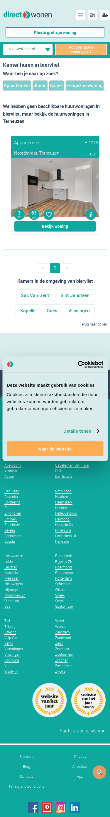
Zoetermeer (64, 654)
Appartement (17, 85)
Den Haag (11, 491)
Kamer (56, 85)
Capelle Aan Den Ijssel (72, 465)
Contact (26, 776)
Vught (9, 665)
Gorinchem (13, 535)
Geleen (9, 530)
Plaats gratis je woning (55, 32)
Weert (59, 620)
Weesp (60, 626)
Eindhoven (12, 513)
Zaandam (62, 632)
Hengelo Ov (64, 524)
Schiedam (63, 583)
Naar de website (55, 448)
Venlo (8, 643)
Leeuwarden (13, 555)
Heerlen (61, 507)
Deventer (11, 496)
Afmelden (80, 766)
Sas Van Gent (35, 295)
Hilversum (63, 530)
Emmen (10, 519)
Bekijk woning (55, 226)
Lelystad (10, 567)
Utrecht (10, 632)
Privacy (80, 756)
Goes (52, 310)
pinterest (47, 807)
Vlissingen (79, 310)
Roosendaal (64, 572)
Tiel (7, 620)
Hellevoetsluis (66, 513)
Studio (40, 85)
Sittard (60, 589)
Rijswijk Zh (63, 561)
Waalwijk (11, 671)
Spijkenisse (64, 606)
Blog (26, 766)
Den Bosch (63, 476)
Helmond (62, 519)
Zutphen (61, 660)
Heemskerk (63, 502)
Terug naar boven (93, 324)
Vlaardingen (13, 648)
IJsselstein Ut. (66, 535)
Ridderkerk (63, 555)
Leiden (9, 561)
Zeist (59, 643)
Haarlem (61, 496)
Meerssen (11, 578)
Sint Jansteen (74, 295)
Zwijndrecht (64, 665)
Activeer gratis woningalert (81, 49)
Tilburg (10, 626)
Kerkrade (62, 541)
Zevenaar (62, 648)
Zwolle (60, 671)
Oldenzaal (12, 600)
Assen (9, 476)
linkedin (75, 807)
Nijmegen (12, 589)
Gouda (9, 541)
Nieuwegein (13, 583)
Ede (7, 507)
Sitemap (26, 756)
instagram (61, 807)
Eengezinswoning (85, 85)
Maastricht (12, 572)
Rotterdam (63, 578)
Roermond (63, 567)
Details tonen (77, 431)
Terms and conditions (27, 786)
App (80, 776)
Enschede (12, 524)
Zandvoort (63, 637)
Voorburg (11, 660)
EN (92, 15)
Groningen (63, 491)
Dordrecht (12, 502)
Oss (7, 606)
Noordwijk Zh (15, 595)
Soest (59, 600)
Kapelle (27, 310)
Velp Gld (10, 637)
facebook (33, 807)
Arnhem (10, 470)
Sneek (60, 595)
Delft (58, 470)
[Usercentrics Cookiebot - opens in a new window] (78, 364)
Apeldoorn (12, 465)
